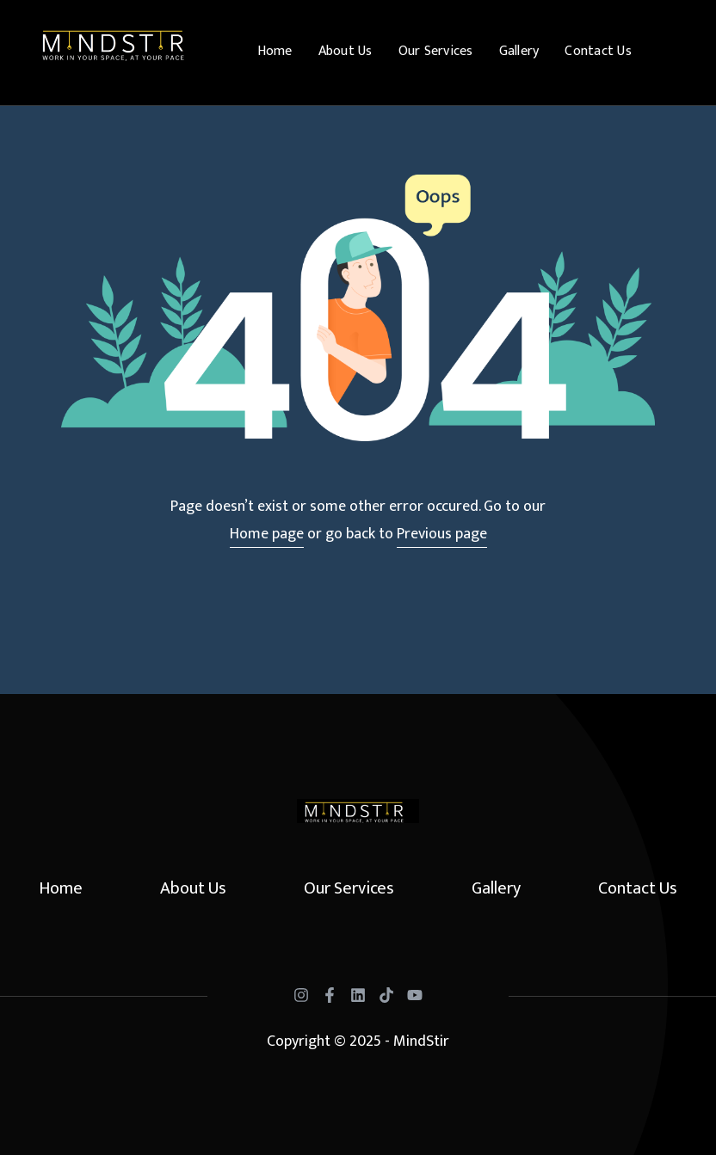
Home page (267, 534)
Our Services (435, 51)
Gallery (519, 51)
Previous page (442, 534)
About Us (345, 51)
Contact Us (598, 51)
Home (275, 51)
